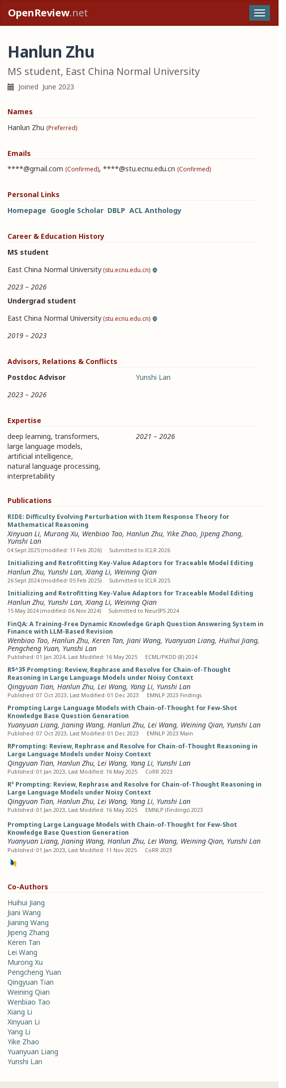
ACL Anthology (155, 210)
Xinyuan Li (23, 533)
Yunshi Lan (153, 377)
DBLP (116, 210)
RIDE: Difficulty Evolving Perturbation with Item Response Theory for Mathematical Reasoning (118, 520)
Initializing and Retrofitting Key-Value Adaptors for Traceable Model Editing (130, 563)
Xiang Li (98, 572)
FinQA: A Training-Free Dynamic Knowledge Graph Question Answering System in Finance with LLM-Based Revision (135, 628)
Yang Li (141, 686)
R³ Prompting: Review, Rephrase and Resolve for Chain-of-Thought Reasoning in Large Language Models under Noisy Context (134, 788)
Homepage (26, 210)
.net (48, 12)
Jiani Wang (144, 640)
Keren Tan (107, 640)
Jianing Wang (82, 724)
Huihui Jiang (238, 640)
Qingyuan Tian (30, 686)
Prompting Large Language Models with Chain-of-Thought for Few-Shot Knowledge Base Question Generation (122, 712)
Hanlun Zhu (144, 533)
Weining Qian (135, 572)
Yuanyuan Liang (190, 640)
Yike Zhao (181, 533)
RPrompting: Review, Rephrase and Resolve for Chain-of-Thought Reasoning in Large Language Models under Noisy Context (132, 750)
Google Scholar (76, 210)
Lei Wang (111, 686)
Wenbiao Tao (102, 533)
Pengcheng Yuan (33, 648)
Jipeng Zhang (220, 533)
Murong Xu (61, 533)
